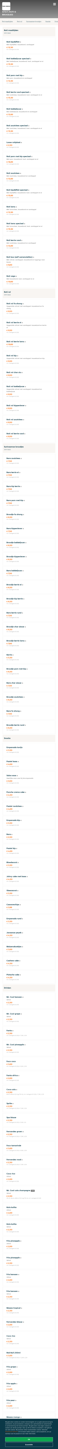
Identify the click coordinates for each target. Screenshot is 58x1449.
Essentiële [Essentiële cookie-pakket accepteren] (29, 1445)
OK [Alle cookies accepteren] (29, 1439)
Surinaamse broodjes (33, 21)
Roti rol (19, 21)
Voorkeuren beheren (11, 1431)
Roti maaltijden (7, 21)
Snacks (48, 21)
